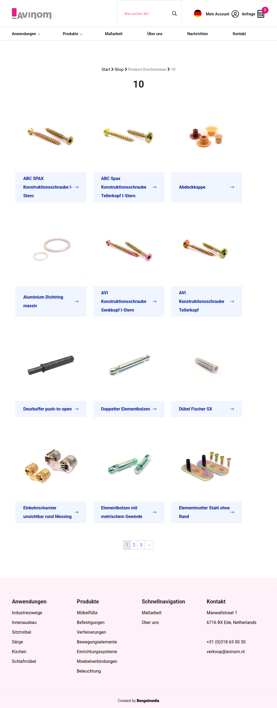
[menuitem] (198, 13)
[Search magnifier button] (174, 13)
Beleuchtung (89, 671)
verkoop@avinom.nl (226, 651)
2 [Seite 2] (134, 544)
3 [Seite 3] (141, 544)
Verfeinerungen (91, 632)
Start (106, 69)
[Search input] (146, 13)
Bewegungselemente (97, 641)
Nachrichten (197, 34)
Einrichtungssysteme (97, 651)
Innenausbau (24, 622)
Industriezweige (27, 612)
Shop (119, 69)
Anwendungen (24, 34)
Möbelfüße (87, 612)
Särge (17, 641)
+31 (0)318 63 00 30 (226, 641)
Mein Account (222, 14)
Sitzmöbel (21, 632)
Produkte (70, 34)
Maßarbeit (114, 34)
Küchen (19, 651)
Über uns (155, 34)
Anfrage (253, 14)
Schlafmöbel (24, 661)
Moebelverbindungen (97, 661)
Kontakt (239, 34)
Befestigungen (91, 622)
